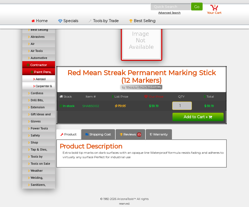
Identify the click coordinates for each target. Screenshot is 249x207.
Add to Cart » (198, 117)
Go (196, 6)
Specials (68, 21)
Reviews (130, 134)
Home (39, 21)
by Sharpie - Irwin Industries (141, 87)
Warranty (159, 134)
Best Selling (142, 21)
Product (69, 134)
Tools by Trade (104, 21)
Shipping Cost (98, 134)
